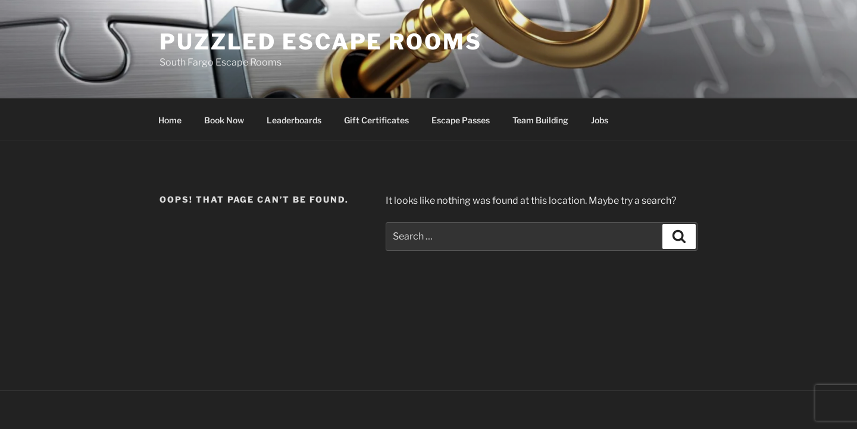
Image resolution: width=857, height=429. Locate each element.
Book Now (224, 120)
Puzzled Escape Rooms (320, 42)
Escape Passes (460, 120)
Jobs (599, 120)
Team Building (540, 120)
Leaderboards (294, 120)
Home (170, 120)
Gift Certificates (376, 120)
